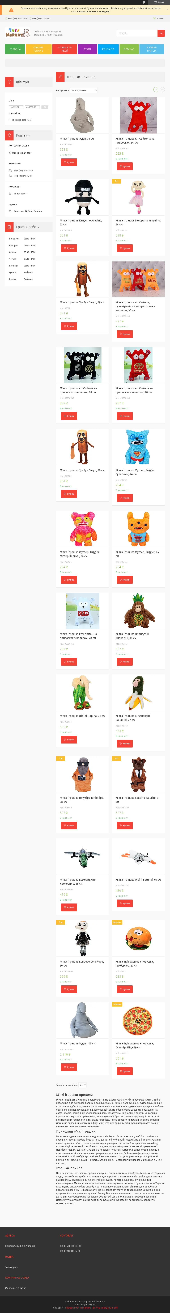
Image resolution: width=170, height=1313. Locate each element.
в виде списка (162, 90)
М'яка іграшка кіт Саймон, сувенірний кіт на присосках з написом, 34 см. (135, 306)
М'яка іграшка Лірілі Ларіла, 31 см (82, 716)
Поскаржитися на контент (77, 1308)
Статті (87, 49)
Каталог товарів (38, 49)
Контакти (108, 49)
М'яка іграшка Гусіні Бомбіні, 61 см (138, 879)
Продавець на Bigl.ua (85, 1304)
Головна (15, 49)
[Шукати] (161, 33)
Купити (70, 162)
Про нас (129, 49)
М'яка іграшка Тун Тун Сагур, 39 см (82, 302)
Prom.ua (101, 1301)
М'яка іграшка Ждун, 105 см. (78, 1043)
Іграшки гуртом (152, 49)
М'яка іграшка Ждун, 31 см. (77, 138)
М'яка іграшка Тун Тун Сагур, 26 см (82, 470)
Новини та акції (65, 49)
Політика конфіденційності (105, 1308)
